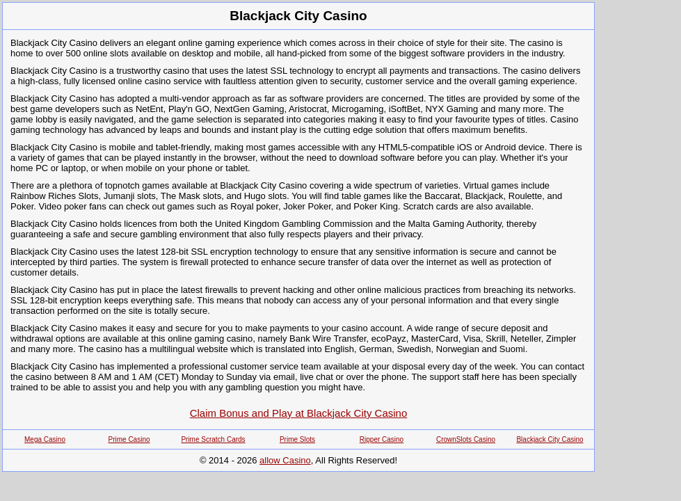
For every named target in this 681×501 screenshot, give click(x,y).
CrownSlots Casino (465, 439)
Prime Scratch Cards (213, 439)
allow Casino (285, 460)
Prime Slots (297, 439)
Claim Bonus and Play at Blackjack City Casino (299, 413)
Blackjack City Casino (549, 439)
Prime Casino (129, 439)
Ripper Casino (381, 439)
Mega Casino (44, 439)
